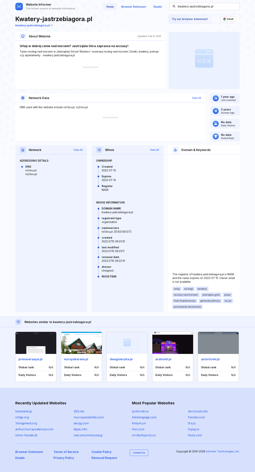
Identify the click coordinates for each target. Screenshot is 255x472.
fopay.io (193, 429)
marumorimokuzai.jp (88, 435)
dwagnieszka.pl (121, 359)
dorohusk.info (198, 411)
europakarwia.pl (76, 359)
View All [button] (196, 97)
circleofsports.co (144, 435)
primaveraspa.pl (30, 359)
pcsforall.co (140, 411)
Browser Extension (133, 6)
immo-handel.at (26, 435)
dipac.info (80, 429)
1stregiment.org (26, 423)
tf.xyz (192, 423)
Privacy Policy (63, 458)
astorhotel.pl (210, 359)
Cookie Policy (101, 452)
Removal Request (104, 458)
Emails (157, 6)
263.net (79, 411)
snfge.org (22, 417)
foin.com (138, 429)
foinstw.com (196, 417)
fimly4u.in (139, 423)
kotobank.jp (23, 411)
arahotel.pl (163, 359)
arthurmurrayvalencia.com (34, 429)
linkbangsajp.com (144, 417)
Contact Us (139, 452)
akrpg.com (81, 423)
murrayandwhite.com (89, 417)
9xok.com (195, 435)
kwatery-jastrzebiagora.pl (34, 25)
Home (110, 6)
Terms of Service (66, 452)
